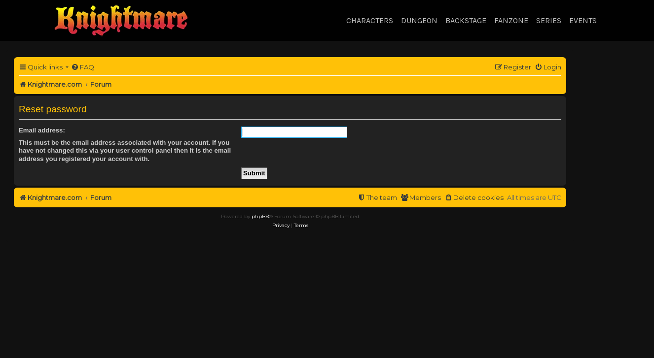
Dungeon (419, 20)
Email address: (42, 130)
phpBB (260, 216)
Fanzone (511, 20)
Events (583, 20)
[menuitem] (82, 67)
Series (548, 20)
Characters (369, 20)
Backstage (465, 20)
